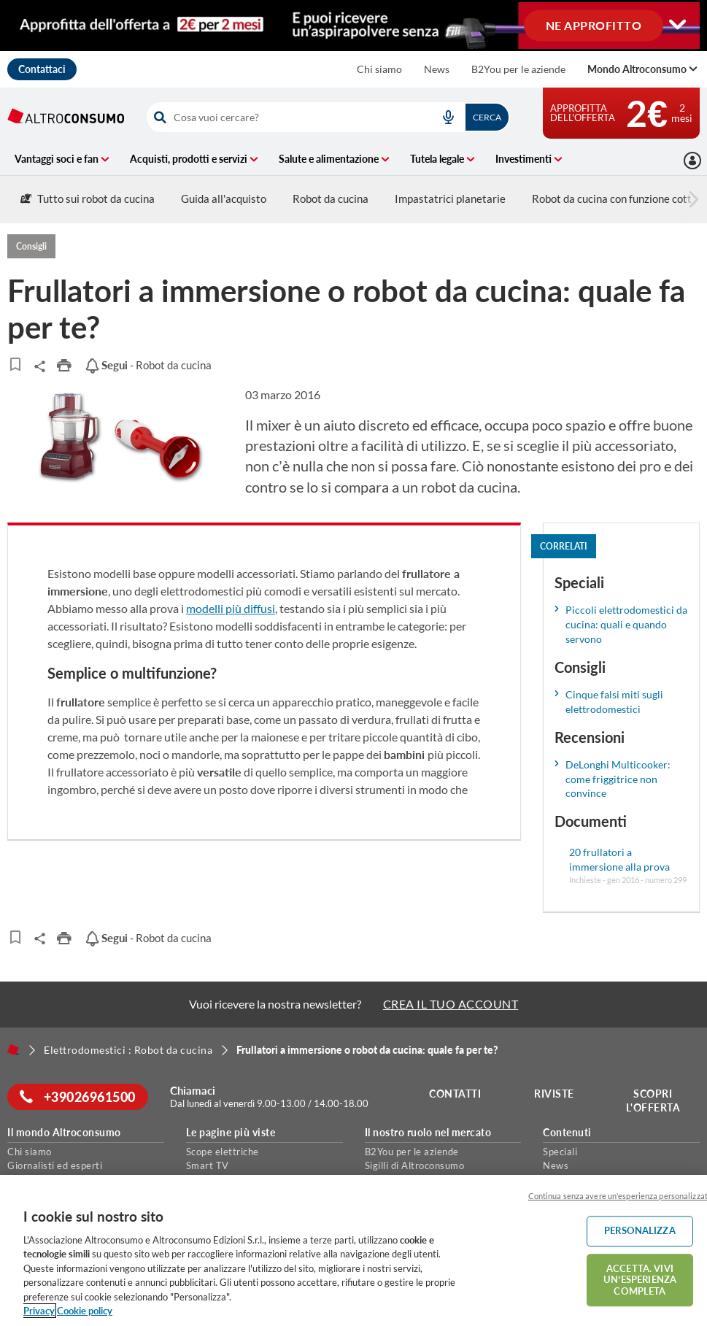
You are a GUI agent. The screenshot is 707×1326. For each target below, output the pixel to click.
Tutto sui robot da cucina (87, 198)
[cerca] (285, 117)
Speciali (560, 1151)
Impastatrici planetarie (450, 198)
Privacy (39, 1311)
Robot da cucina (330, 198)
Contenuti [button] (567, 1132)
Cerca (487, 117)
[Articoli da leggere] (15, 364)
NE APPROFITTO (594, 24)
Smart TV (207, 1165)
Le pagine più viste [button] (231, 1132)
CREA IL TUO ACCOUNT (451, 1004)
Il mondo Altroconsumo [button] (64, 1132)
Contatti (458, 1093)
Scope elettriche (222, 1151)
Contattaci (42, 69)
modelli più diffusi (230, 608)
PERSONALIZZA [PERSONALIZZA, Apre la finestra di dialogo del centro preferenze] (640, 1230)
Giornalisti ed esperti (54, 1165)
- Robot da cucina (148, 364)
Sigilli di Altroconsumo (415, 1165)
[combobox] (328, 117)
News (436, 69)
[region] (353, 1250)
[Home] (13, 1049)
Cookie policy (84, 1311)
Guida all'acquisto (223, 198)
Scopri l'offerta (655, 1100)
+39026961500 (80, 1097)
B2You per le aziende (518, 69)
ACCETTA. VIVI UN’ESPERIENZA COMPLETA (639, 1280)
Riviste (556, 1093)
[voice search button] (448, 117)
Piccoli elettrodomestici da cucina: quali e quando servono (626, 624)
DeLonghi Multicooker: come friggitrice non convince (618, 779)
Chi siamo (379, 69)
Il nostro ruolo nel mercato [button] (428, 1132)
